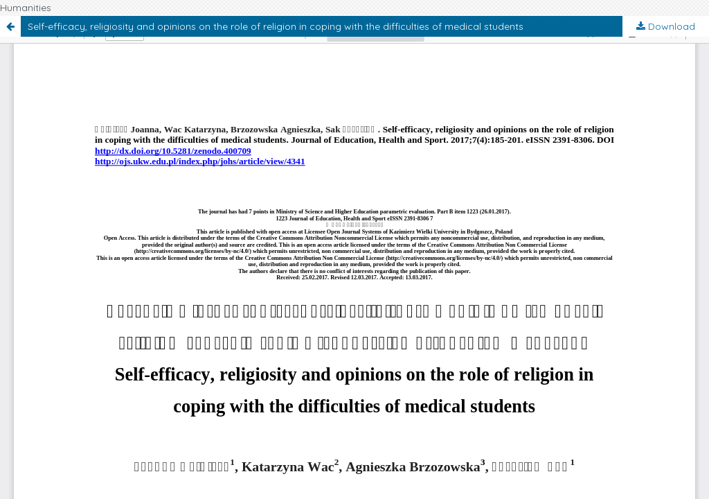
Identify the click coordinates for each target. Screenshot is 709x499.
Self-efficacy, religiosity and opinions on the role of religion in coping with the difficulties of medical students (275, 26)
